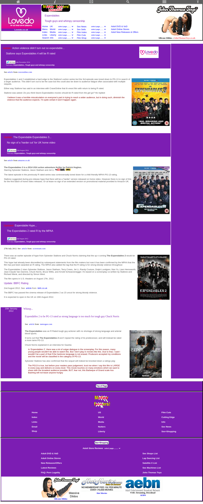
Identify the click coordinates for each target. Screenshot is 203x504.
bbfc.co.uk (42, 288)
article (10, 72)
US (99, 412)
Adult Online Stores (120, 29)
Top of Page (101, 386)
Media (53, 32)
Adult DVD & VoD (119, 26)
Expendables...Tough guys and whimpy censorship (34, 65)
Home (45, 26)
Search (45, 38)
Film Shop (81, 38)
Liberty (53, 35)
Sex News (81, 26)
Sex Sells (81, 29)
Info (51, 38)
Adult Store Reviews (93, 448)
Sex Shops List (150, 453)
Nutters (101, 427)
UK (51, 26)
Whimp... (28, 308)
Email (34, 427)
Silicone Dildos (60, 499)
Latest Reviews (48, 468)
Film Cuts (81, 35)
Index (44, 32)
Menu (44, 29)
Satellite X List (150, 463)
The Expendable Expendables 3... (32, 137)
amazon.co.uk (24, 160)
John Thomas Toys (152, 472)
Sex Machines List (152, 468)
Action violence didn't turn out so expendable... (38, 48)
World (53, 29)
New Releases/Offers (51, 463)
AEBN (143, 495)
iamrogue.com (46, 324)
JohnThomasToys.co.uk (184, 38)
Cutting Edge (168, 417)
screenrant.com (39, 248)
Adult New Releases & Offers (124, 32)
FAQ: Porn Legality (50, 472)
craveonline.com (25, 72)
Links (44, 35)
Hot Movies (102, 492)
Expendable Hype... (26, 225)
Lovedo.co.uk (21, 30)
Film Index (82, 32)
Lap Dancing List (151, 458)
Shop (34, 431)
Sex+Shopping (168, 431)
